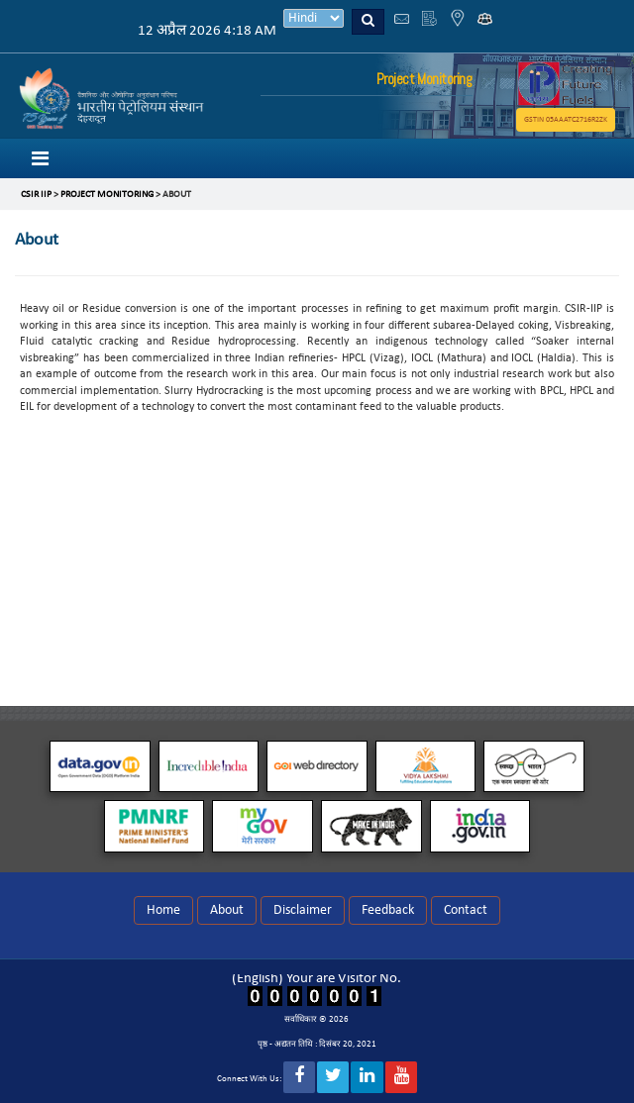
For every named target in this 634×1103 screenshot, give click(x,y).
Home (163, 910)
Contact (465, 910)
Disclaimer (302, 910)
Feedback (388, 910)
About (227, 910)
